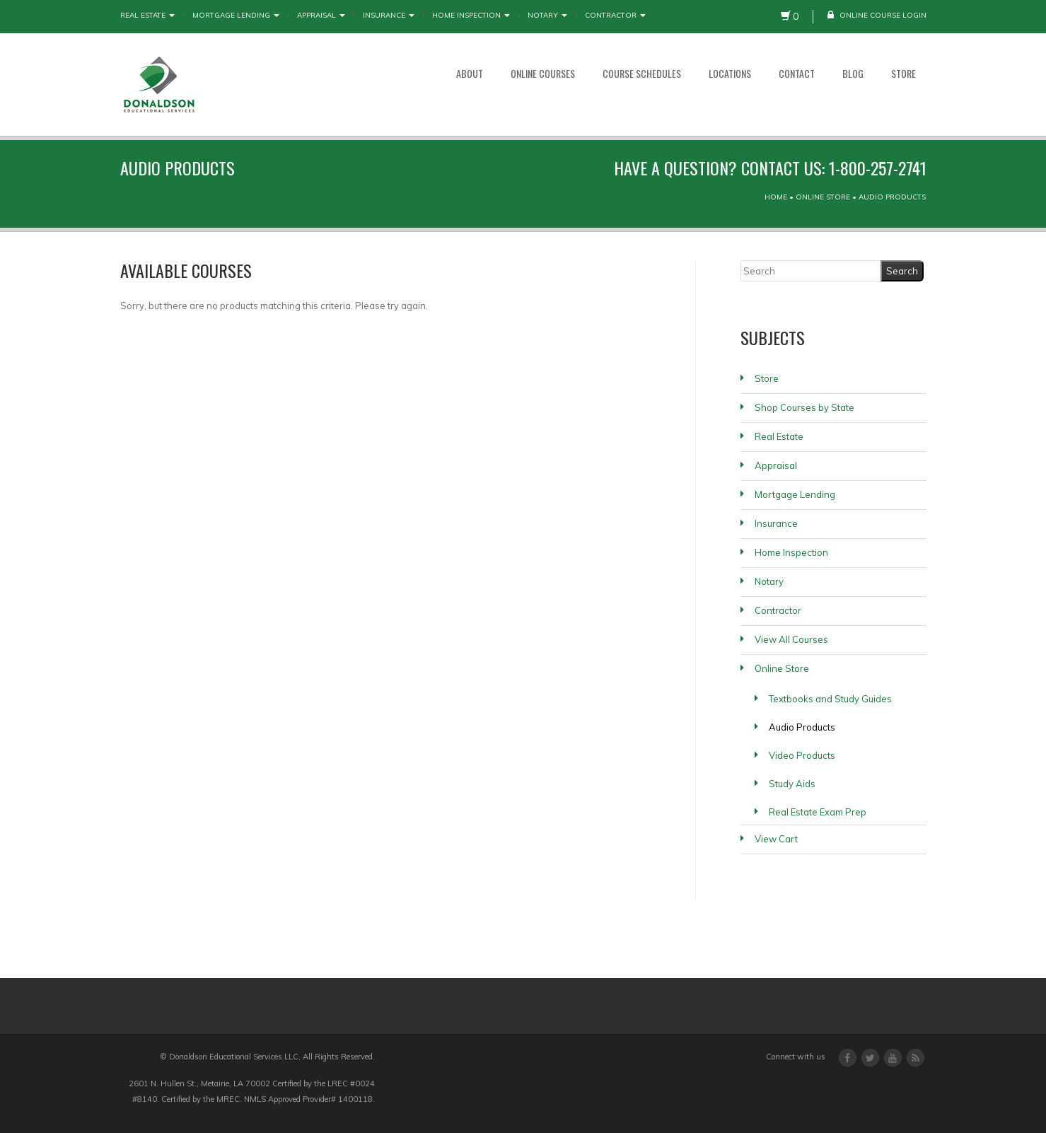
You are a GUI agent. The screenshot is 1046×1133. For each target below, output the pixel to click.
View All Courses (791, 639)
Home (776, 197)
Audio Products (802, 727)
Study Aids (792, 783)
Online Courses (543, 73)
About (469, 73)
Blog (853, 73)
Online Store (823, 197)
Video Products (802, 755)
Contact (797, 73)
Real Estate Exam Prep (817, 812)
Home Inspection (471, 15)
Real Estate (147, 15)
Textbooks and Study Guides (830, 698)
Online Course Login (876, 15)
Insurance (388, 15)
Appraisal (321, 15)
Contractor (615, 15)
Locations (730, 73)
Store (903, 73)
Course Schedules (642, 73)
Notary (547, 15)
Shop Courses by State (804, 407)
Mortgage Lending (235, 15)
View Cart (776, 838)
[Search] (811, 270)
